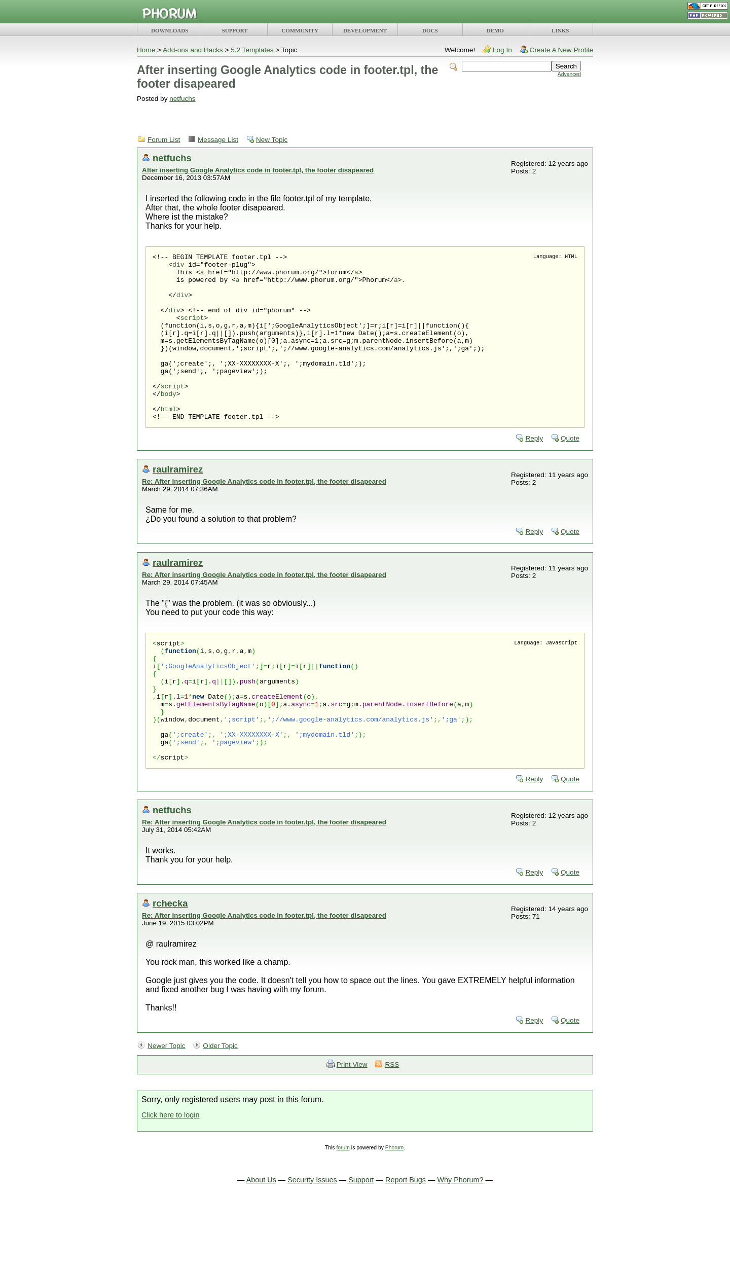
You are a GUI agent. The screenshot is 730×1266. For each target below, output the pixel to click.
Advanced (569, 74)
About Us (261, 1238)
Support (361, 1238)
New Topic (271, 139)
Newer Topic (167, 1103)
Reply (534, 472)
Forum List (164, 139)
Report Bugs (405, 1238)
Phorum (394, 1205)
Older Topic (220, 1103)
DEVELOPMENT (365, 30)
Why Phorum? (460, 1238)
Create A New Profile (561, 50)
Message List (218, 139)
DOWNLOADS (169, 30)
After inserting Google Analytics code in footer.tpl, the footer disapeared (258, 170)
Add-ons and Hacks (193, 50)
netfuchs (182, 98)
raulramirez (178, 502)
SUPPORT (235, 30)
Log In (502, 50)
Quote (570, 472)
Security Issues (312, 1238)
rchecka (170, 961)
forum (343, 1205)
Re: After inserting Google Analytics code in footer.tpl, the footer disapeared (264, 515)
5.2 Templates (252, 50)
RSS (392, 1122)
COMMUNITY (299, 30)
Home (146, 50)
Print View (352, 1122)
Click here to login (170, 1173)
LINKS (560, 30)
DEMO (495, 30)
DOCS (430, 30)
